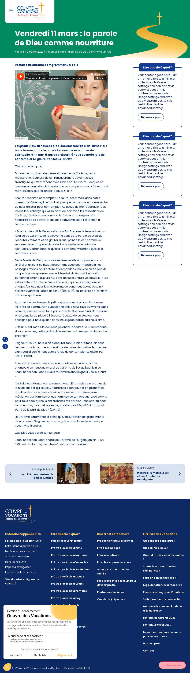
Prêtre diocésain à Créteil (67, 583)
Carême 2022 (35, 51)
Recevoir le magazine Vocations (163, 592)
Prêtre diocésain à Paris (66, 548)
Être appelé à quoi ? (65, 534)
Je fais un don (172, 665)
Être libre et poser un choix (114, 562)
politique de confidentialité (76, 668)
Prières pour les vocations (20, 572)
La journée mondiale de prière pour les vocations (162, 634)
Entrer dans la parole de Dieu (22, 546)
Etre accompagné (108, 548)
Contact (148, 650)
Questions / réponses (111, 599)
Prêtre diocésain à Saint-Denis (71, 569)
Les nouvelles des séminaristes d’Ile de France (162, 608)
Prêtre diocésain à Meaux (67, 576)
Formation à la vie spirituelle (23, 541)
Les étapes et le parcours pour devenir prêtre (116, 583)
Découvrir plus (151, 117)
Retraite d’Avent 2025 (157, 625)
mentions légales (50, 668)
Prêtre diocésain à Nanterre (69, 555)
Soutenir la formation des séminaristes (159, 568)
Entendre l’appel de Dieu (23, 534)
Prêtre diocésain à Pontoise (69, 591)
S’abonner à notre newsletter (162, 599)
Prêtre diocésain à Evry (65, 598)
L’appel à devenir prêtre (66, 541)
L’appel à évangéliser (18, 567)
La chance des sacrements (22, 551)
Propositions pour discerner (115, 541)
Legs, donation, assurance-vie (162, 585)
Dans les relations (16, 561)
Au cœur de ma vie (17, 556)
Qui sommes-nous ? (156, 548)
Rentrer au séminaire (110, 592)
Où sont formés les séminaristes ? (163, 557)
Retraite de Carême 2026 (159, 618)
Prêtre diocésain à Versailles (69, 562)
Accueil (19, 51)
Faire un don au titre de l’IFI (160, 578)
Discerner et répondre (113, 534)
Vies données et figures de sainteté (22, 581)
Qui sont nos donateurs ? (159, 541)
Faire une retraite (108, 555)
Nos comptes (151, 643)
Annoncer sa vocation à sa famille (114, 571)
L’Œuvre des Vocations (160, 534)
